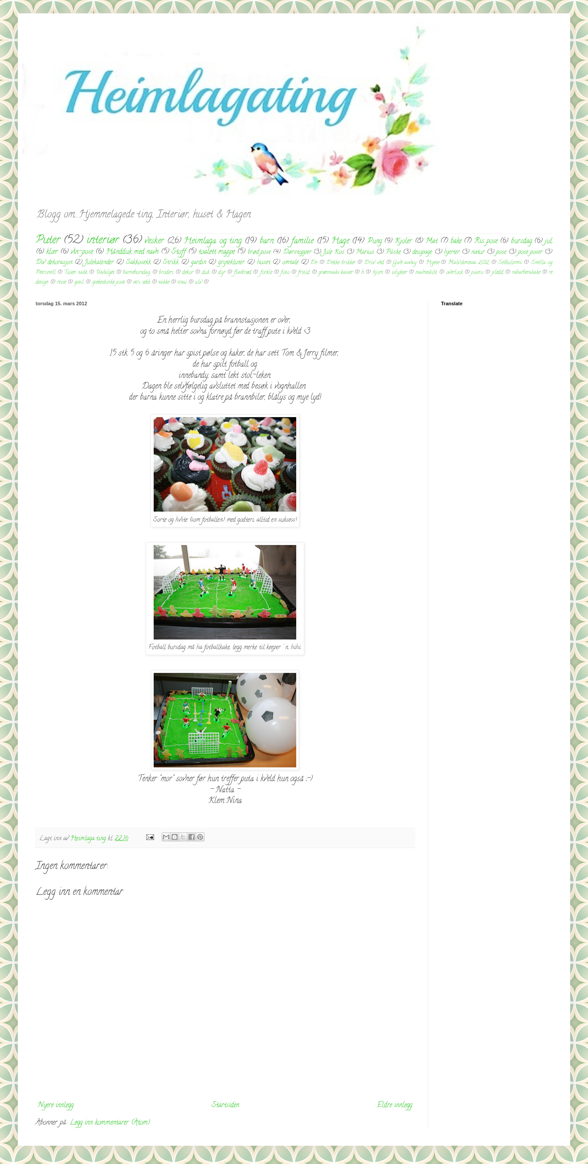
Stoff (179, 252)
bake (455, 241)
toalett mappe (217, 252)
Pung (375, 241)
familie (302, 241)
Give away (404, 262)
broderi (166, 272)
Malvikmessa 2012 (468, 262)
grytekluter (231, 263)
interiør (102, 241)
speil (79, 282)
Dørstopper (297, 252)
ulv (198, 282)
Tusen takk (75, 272)
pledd (497, 272)
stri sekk (141, 282)
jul (548, 241)
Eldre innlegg (394, 1105)
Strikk (171, 263)
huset (263, 263)
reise (61, 282)
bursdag (521, 241)
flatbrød (242, 272)
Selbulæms (510, 262)
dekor (187, 272)
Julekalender (99, 263)
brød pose (259, 252)
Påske (393, 252)
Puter (48, 241)
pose (501, 252)
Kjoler (403, 241)
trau (182, 282)
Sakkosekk (138, 263)
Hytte (432, 262)
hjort (378, 272)
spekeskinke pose (108, 282)
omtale (290, 263)
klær (52, 252)
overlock (454, 272)
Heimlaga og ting (213, 241)
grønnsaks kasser (335, 272)
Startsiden (225, 1105)
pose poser (530, 252)
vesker (154, 241)
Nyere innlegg (56, 1105)
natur (478, 252)
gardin (198, 263)
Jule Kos (333, 252)
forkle (266, 272)
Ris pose (486, 241)
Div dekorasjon (54, 263)
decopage (422, 252)
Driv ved (374, 262)
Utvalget (105, 272)
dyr (221, 272)
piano (477, 272)
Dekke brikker (341, 262)
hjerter (452, 252)
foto (285, 272)
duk (205, 272)
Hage (340, 241)
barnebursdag (136, 272)
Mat (431, 241)
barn (267, 241)
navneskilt (426, 272)
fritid (304, 272)
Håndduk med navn (132, 252)
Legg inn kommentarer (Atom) (109, 1123)
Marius (365, 252)
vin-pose (82, 252)
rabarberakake (526, 272)
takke (164, 282)
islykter (399, 272)
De (313, 262)
